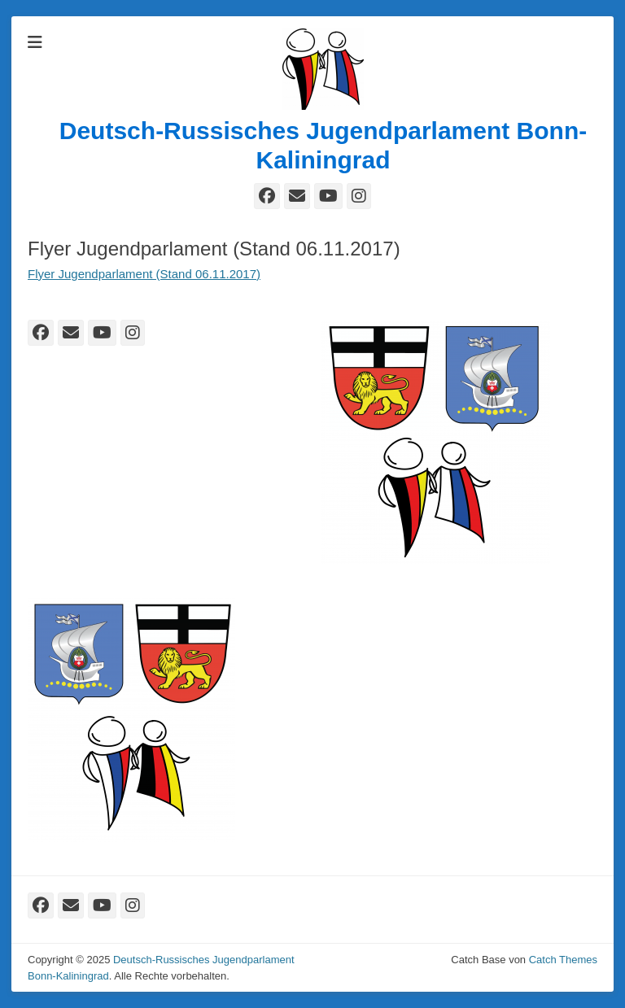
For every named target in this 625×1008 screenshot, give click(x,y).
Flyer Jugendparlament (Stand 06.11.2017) (144, 274)
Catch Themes (563, 959)
